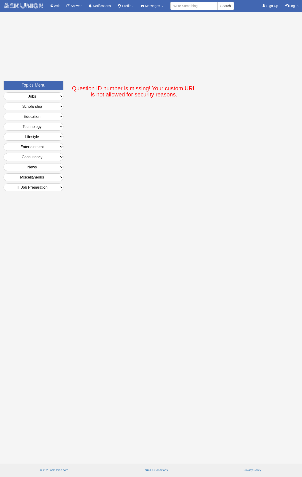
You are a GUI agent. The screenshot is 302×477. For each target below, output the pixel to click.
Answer (74, 6)
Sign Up (270, 6)
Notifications (100, 6)
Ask (55, 6)
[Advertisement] (151, 48)
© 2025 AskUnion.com (54, 470)
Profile (126, 6)
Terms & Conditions (155, 470)
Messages (152, 6)
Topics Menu (33, 85)
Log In (291, 6)
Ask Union (23, 6)
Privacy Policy (252, 470)
